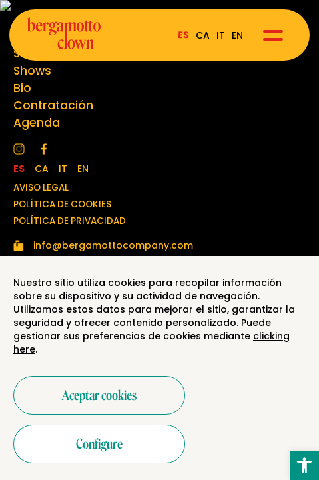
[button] (304, 465)
